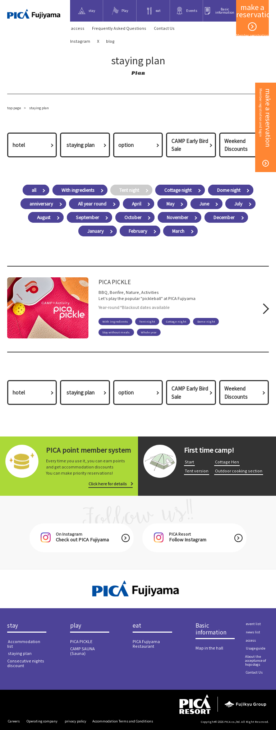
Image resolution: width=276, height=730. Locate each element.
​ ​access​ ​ (77, 28)
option (126, 144)
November (177, 217)
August (43, 217)
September (87, 217)
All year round (92, 203)
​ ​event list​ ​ (253, 623)
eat (137, 625)
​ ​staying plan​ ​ (80, 144)
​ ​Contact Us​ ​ (164, 28)
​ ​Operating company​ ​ (42, 721)
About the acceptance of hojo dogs (255, 660)
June (204, 203)
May (170, 203)
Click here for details (107, 483)
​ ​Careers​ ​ (13, 721)
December (224, 217)
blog (110, 41)
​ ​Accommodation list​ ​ (23, 644)
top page (14, 107)
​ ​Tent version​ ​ (196, 470)
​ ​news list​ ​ (253, 631)
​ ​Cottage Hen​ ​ (227, 462)
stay (12, 625)
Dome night (228, 190)
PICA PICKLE (81, 641)
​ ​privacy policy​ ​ (75, 721)
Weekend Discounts (236, 144)
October (133, 217)
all (34, 190)
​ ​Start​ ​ (189, 462)
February (138, 231)
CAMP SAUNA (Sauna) (82, 651)
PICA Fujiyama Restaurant (146, 644)
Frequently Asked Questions (119, 28)
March (178, 231)
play (75, 625)
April (136, 203)
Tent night (129, 190)
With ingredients (77, 190)
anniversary (41, 203)
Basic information (211, 629)
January (95, 231)
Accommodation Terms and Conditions (122, 721)
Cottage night (178, 190)
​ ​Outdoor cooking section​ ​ (238, 470)
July (238, 203)
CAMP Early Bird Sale (189, 144)
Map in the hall (209, 648)
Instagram (80, 41)
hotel (19, 144)
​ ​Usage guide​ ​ (255, 648)
